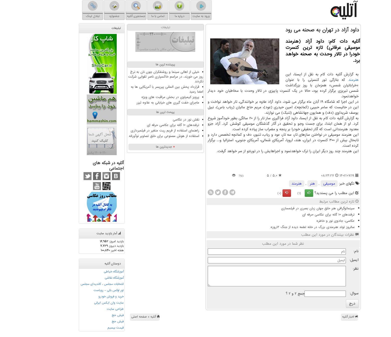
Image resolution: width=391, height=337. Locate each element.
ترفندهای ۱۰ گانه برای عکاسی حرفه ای (304, 214)
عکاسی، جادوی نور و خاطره (311, 221)
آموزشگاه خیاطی (89, 271)
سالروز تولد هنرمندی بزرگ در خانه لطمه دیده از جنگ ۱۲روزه (288, 227)
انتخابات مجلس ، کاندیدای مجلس (77, 284)
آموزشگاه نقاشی (89, 278)
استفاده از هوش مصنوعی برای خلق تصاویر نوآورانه (139, 136)
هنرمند (329, 80)
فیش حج (93, 315)
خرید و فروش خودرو (86, 296)
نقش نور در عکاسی (161, 119)
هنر (287, 183)
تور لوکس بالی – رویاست (84, 290)
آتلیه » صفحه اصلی (120, 317)
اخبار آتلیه (325, 317)
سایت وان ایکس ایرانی (84, 303)
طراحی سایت (90, 309)
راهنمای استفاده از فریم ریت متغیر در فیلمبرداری (140, 130)
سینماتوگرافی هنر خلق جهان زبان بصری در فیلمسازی (293, 208)
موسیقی (304, 183)
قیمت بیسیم (91, 328)
